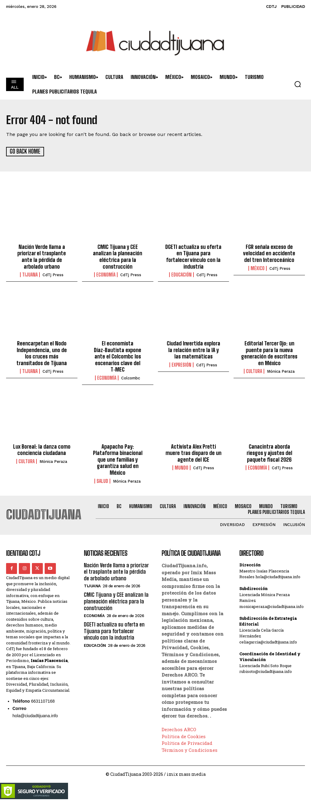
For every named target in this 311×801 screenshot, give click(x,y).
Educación (181, 274)
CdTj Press (53, 275)
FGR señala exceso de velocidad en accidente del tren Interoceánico (269, 253)
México (258, 268)
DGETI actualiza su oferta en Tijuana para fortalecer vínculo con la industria (193, 256)
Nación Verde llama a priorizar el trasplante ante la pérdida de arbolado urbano (41, 256)
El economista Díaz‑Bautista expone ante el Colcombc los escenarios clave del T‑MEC (117, 356)
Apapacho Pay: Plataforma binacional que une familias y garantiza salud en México (117, 459)
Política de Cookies (184, 736)
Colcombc (130, 377)
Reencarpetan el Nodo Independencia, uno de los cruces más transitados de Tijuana (41, 353)
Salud (102, 480)
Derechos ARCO (179, 729)
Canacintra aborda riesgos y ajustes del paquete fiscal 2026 (269, 453)
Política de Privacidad (187, 743)
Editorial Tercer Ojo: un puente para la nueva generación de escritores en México (269, 353)
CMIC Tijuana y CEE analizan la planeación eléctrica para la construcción (117, 256)
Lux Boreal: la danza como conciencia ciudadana (41, 449)
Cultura (254, 371)
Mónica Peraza (281, 371)
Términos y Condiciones (189, 750)
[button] (297, 84)
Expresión (181, 364)
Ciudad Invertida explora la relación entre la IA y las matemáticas (193, 350)
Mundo (181, 467)
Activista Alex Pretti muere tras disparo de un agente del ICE (193, 453)
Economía (105, 274)
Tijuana (30, 274)
